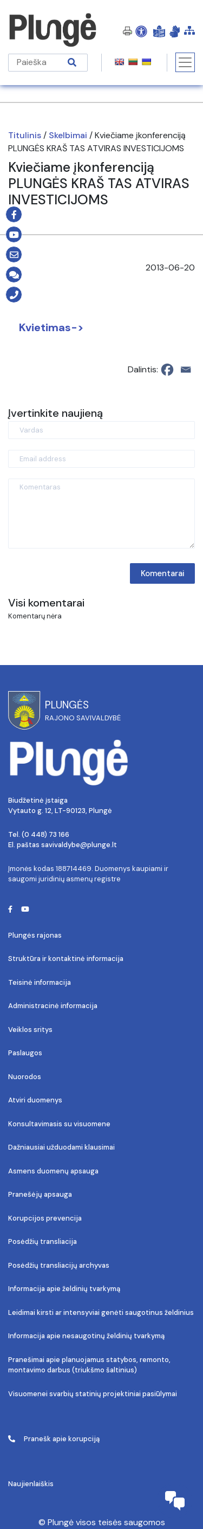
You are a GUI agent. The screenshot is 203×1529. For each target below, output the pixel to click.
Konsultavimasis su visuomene (59, 1123)
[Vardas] (101, 430)
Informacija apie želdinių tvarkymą (64, 1288)
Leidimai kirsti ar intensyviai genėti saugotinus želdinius (101, 1312)
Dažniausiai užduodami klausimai (61, 1147)
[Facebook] (167, 370)
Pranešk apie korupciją (54, 1438)
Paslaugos (25, 1052)
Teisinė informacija (39, 982)
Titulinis (24, 135)
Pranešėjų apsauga (40, 1194)
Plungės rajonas (35, 935)
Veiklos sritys (30, 1029)
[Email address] (101, 459)
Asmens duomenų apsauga (53, 1171)
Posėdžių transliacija (42, 1241)
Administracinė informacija (52, 1005)
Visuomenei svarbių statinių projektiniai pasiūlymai (92, 1393)
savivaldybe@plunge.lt (79, 844)
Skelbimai (68, 135)
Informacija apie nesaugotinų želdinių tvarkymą (86, 1335)
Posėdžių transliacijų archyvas (58, 1265)
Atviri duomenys (35, 1100)
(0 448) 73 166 (45, 834)
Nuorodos (24, 1076)
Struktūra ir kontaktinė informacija (65, 958)
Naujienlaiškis (31, 1483)
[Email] (186, 370)
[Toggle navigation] (185, 62)
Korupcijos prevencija (45, 1218)
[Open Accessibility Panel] (141, 31)
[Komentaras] (101, 514)
